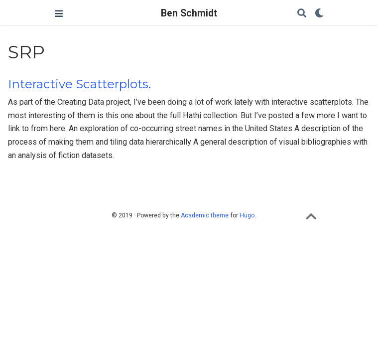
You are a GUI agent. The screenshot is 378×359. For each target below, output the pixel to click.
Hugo (247, 215)
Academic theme (205, 215)
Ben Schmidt (189, 13)
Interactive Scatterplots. (79, 84)
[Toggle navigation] (59, 13)
